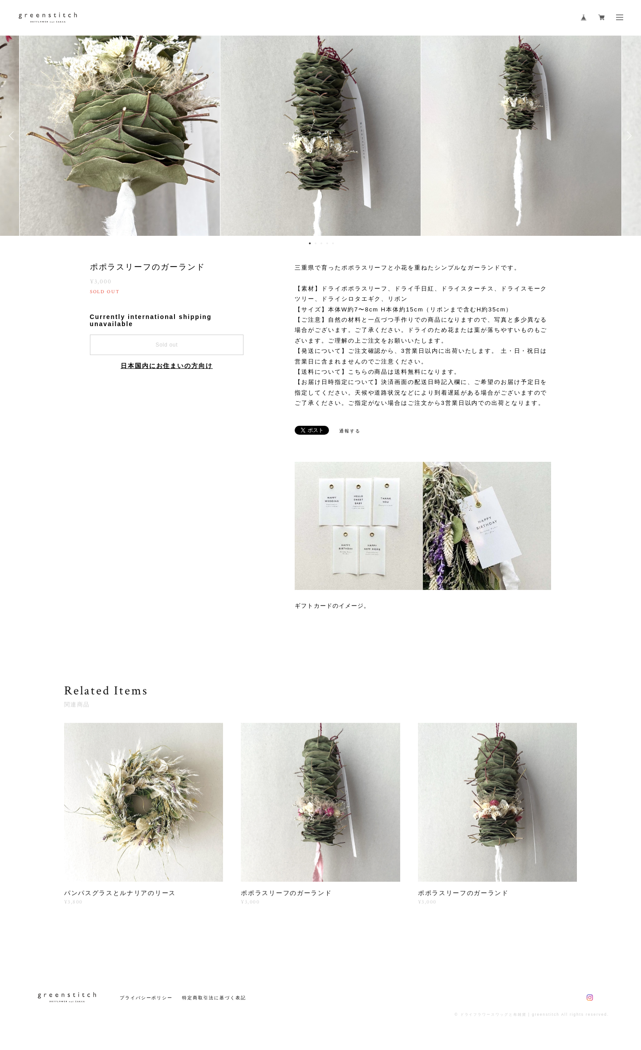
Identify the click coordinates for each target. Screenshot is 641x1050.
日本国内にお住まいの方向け (167, 365)
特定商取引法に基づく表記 (214, 997)
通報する (350, 430)
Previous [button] (13, 135)
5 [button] (333, 243)
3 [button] (321, 243)
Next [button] (627, 135)
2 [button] (315, 243)
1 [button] (310, 243)
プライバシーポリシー (146, 997)
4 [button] (327, 243)
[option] (320, 136)
